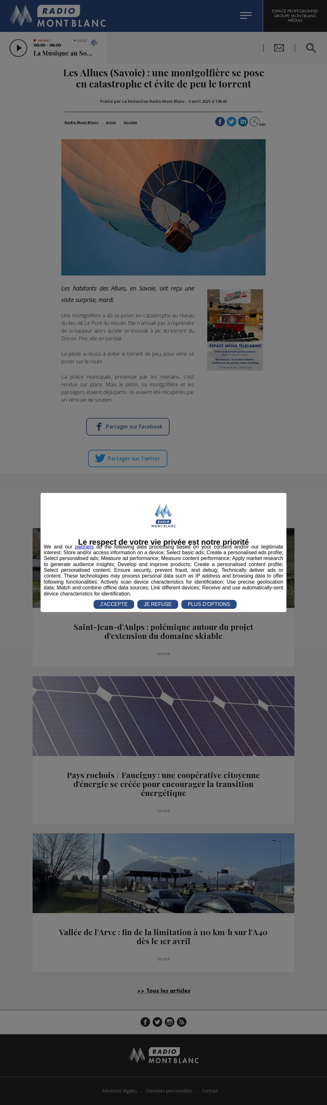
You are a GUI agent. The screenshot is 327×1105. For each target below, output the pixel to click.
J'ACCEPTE (114, 604)
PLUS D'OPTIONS (209, 604)
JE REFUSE (158, 604)
